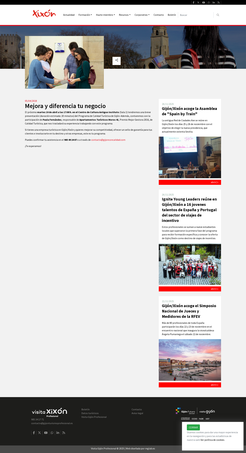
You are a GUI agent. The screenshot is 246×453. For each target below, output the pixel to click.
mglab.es (150, 448)
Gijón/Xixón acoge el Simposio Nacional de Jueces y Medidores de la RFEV (189, 311)
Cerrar (193, 427)
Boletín (172, 14)
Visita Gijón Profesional (94, 416)
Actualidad (69, 14)
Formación (84, 14)
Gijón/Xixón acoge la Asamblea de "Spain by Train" (189, 111)
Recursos (124, 14)
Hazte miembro (104, 14)
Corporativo (141, 14)
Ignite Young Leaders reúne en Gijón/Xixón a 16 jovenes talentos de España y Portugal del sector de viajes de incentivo (189, 209)
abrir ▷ (214, 182)
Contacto (159, 14)
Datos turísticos (90, 413)
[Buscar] (196, 15)
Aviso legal (137, 413)
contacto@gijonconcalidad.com (108, 139)
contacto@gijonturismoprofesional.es (52, 423)
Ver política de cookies (212, 439)
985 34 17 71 (37, 419)
